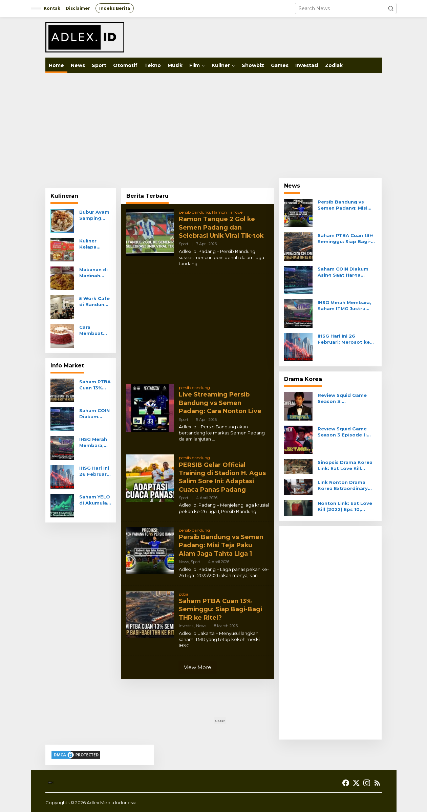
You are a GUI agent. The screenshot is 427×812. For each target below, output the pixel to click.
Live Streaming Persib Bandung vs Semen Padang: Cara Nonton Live (220, 401)
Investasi (186, 620)
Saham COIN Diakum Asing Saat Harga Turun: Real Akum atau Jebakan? (94, 414)
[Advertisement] (213, 125)
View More (197, 662)
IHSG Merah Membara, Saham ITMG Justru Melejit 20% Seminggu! (94, 442)
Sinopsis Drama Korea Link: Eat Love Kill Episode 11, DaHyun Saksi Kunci (345, 465)
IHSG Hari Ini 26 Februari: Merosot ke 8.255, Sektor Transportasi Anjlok (94, 471)
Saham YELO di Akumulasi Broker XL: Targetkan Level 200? (95, 500)
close (220, 720)
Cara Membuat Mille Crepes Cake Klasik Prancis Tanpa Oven (94, 330)
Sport (183, 242)
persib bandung (194, 212)
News (184, 557)
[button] (391, 8)
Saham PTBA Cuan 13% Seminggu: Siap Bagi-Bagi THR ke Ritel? (95, 385)
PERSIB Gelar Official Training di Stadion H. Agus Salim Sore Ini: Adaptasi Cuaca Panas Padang (223, 474)
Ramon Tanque (227, 212)
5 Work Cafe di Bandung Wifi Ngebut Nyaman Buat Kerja (94, 301)
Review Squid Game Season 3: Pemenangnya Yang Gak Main (342, 398)
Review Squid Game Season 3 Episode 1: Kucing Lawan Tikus (342, 432)
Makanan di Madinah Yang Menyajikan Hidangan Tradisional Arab (93, 273)
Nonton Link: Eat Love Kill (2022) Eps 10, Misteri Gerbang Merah (346, 506)
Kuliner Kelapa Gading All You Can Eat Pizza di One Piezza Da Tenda (94, 244)
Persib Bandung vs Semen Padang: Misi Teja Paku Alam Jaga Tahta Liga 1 (221, 541)
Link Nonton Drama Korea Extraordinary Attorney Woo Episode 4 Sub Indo (346, 485)
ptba (183, 589)
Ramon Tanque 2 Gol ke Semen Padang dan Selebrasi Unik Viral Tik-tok (222, 226)
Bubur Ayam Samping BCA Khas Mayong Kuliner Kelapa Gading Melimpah (94, 215)
